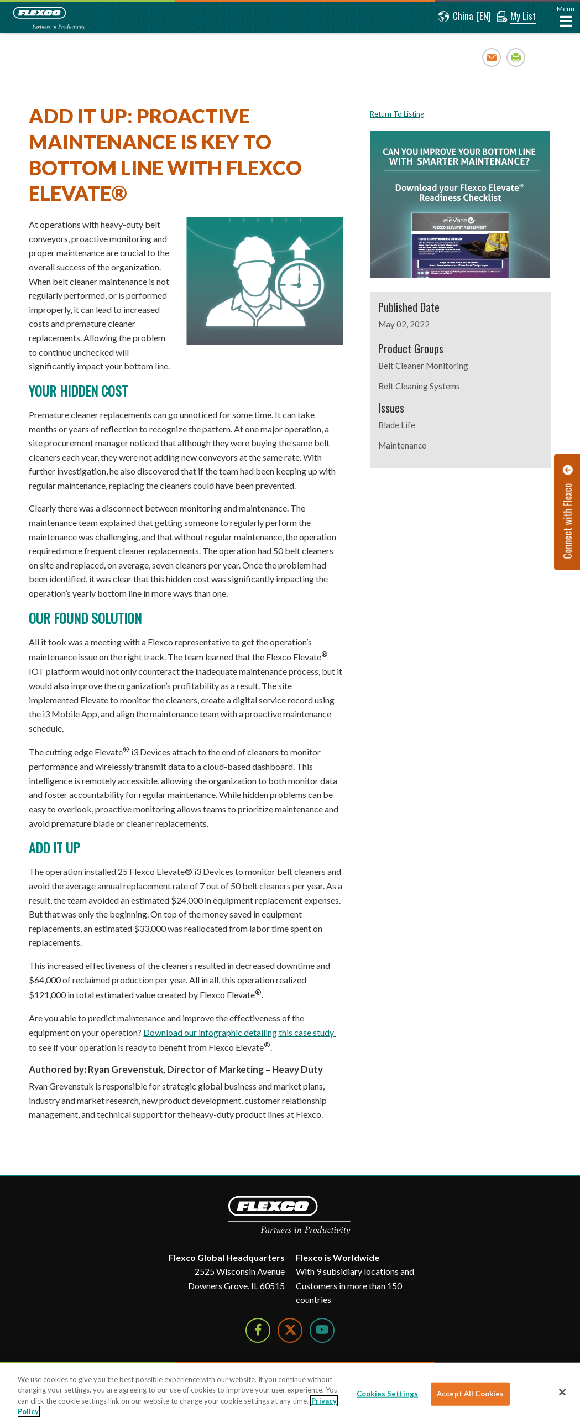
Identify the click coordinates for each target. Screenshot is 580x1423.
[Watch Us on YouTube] (322, 1330)
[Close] (562, 1392)
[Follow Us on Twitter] (290, 1330)
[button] (455, 16)
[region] (290, 1393)
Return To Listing (397, 114)
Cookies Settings (387, 1393)
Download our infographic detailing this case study (239, 1032)
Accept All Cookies (470, 1393)
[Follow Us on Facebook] (257, 1330)
